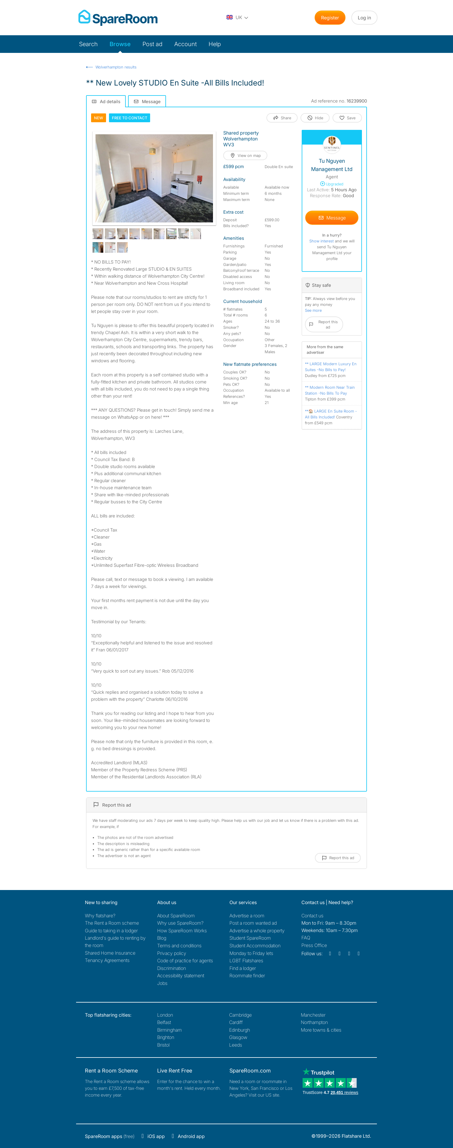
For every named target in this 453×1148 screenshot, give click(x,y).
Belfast (164, 1022)
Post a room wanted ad (253, 923)
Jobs (162, 983)
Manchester (313, 1015)
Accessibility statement (180, 975)
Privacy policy (171, 953)
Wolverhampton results (116, 67)
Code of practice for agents (185, 960)
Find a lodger (242, 968)
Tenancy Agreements (107, 960)
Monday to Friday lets (251, 953)
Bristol (163, 1045)
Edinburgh (239, 1030)
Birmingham (169, 1030)
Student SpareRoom (250, 938)
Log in (364, 18)
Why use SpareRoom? (180, 923)
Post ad (152, 44)
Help (215, 44)
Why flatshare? (100, 916)
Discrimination (171, 968)
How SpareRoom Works (182, 931)
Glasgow (238, 1037)
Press (314, 945)
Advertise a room (246, 916)
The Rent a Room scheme (112, 923)
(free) (110, 1136)
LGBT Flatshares (246, 960)
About (176, 916)
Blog (161, 938)
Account (185, 44)
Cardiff (236, 1022)
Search (88, 44)
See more (313, 310)
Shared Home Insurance (110, 953)
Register (330, 18)
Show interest (322, 241)
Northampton (314, 1022)
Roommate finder (247, 975)
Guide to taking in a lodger (111, 931)
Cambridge (240, 1015)
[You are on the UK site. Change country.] (237, 17)
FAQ (305, 938)
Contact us (312, 916)
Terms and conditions (179, 945)
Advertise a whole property (257, 931)
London (165, 1015)
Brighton (165, 1037)
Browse (120, 44)
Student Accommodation (255, 945)
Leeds (235, 1045)
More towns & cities (321, 1030)
